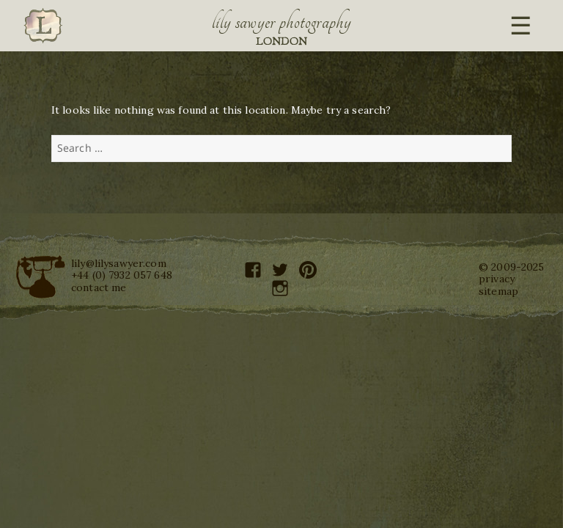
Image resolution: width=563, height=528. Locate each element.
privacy (497, 278)
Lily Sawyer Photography (281, 22)
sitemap (498, 291)
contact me (98, 287)
